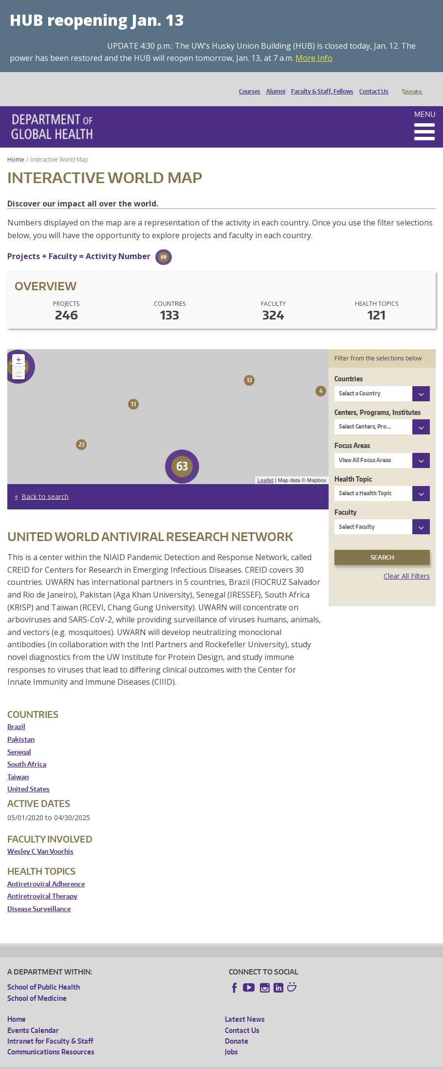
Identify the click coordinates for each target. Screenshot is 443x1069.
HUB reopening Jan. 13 (97, 19)
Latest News (245, 1005)
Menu (425, 100)
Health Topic (353, 465)
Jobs (231, 1038)
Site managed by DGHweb (234, 1061)
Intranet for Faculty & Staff (50, 1027)
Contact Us (371, 83)
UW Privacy (136, 1061)
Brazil (16, 713)
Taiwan (18, 763)
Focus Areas (352, 432)
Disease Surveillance (39, 895)
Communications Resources (50, 1038)
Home (15, 146)
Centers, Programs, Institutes (377, 398)
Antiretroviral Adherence (46, 870)
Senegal (19, 738)
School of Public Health (43, 973)
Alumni (273, 83)
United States (28, 775)
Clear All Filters (407, 562)
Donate (411, 83)
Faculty (345, 498)
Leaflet (266, 466)
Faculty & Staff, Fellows (320, 83)
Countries (348, 365)
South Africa (26, 750)
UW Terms (175, 1061)
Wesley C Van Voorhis (40, 838)
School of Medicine (37, 984)
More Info (313, 58)
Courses (247, 83)
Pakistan (21, 726)
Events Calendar (33, 1017)
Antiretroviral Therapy (42, 882)
